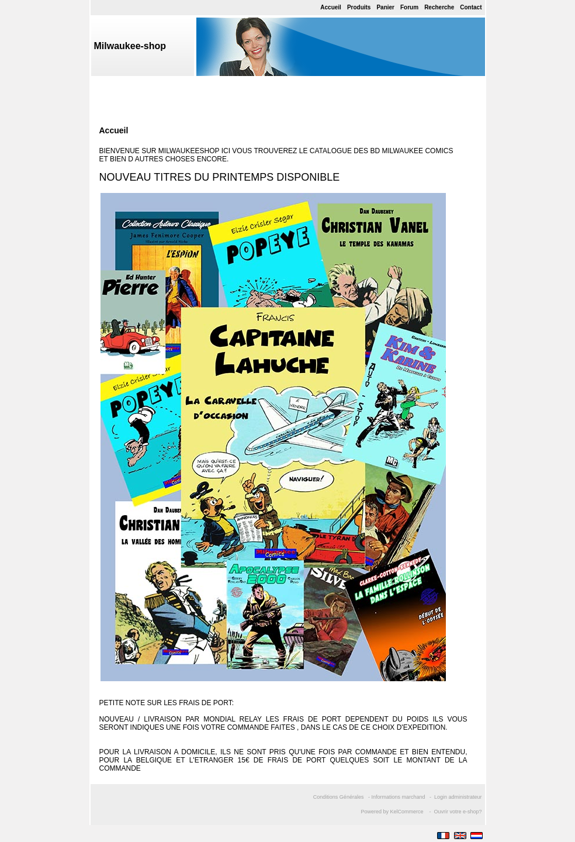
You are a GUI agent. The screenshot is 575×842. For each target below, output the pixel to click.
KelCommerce (407, 812)
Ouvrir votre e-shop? (458, 812)
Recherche (439, 7)
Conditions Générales (338, 797)
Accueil (330, 7)
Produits (359, 7)
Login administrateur (458, 797)
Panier (385, 7)
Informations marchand (398, 797)
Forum (409, 7)
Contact (471, 7)
